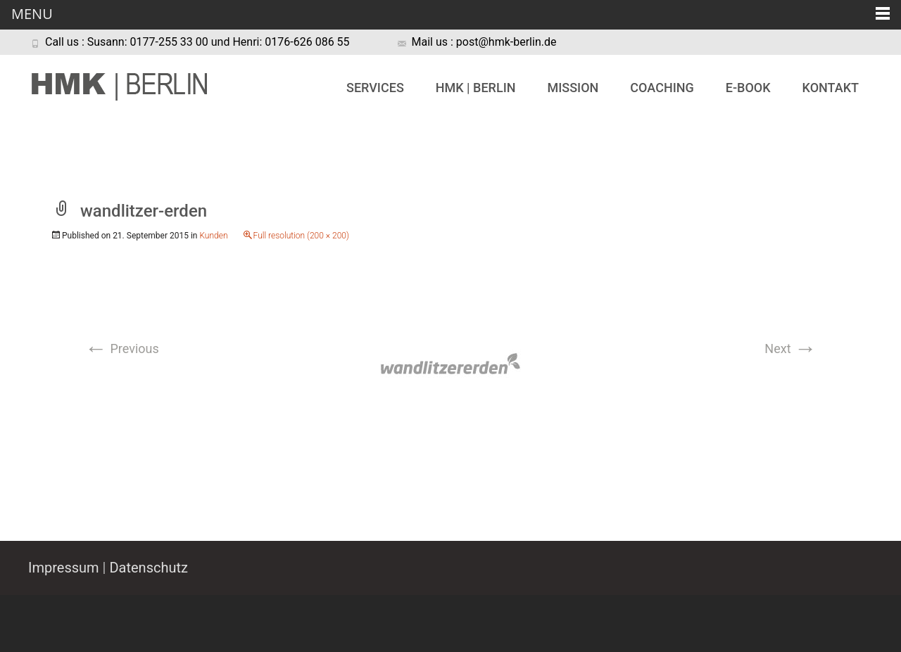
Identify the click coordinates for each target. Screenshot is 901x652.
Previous (121, 348)
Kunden (213, 236)
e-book (748, 87)
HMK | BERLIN (476, 87)
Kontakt (830, 87)
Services (375, 87)
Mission (572, 87)
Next (790, 348)
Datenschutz (148, 567)
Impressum (63, 567)
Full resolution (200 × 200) (301, 236)
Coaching (661, 87)
